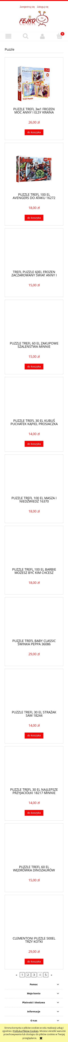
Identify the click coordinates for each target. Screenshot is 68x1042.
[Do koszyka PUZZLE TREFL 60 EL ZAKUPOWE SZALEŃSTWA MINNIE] (34, 367)
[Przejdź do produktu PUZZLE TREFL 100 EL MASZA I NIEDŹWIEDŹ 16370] (34, 476)
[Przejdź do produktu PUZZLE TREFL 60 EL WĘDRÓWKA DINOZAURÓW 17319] (34, 845)
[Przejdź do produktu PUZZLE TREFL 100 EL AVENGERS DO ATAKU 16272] (34, 169)
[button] (8, 36)
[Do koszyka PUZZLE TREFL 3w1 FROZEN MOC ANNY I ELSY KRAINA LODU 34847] (34, 132)
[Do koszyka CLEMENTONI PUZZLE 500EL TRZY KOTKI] (34, 962)
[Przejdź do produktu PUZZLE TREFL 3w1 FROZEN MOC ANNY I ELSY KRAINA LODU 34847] (34, 83)
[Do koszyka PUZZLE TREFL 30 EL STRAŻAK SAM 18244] (34, 736)
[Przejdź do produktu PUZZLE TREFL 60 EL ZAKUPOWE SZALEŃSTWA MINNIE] (34, 321)
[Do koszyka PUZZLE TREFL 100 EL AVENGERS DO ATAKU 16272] (34, 218)
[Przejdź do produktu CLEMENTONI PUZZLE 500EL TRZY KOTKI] (34, 916)
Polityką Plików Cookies (25, 1031)
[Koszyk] (59, 36)
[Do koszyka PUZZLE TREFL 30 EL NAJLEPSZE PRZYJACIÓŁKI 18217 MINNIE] (34, 813)
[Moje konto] (42, 36)
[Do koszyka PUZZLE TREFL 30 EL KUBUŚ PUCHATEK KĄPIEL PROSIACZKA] (34, 444)
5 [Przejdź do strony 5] (46, 975)
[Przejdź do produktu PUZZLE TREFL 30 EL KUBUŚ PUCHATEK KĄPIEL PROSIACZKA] (34, 399)
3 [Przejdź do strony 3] (34, 975)
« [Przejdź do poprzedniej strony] (16, 975)
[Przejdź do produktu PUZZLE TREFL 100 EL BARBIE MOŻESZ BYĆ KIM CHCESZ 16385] (34, 548)
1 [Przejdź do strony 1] (22, 975)
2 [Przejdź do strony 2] (28, 975)
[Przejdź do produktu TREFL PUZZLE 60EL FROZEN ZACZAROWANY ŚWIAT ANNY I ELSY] (34, 250)
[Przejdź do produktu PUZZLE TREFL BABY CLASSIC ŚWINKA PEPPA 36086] (34, 619)
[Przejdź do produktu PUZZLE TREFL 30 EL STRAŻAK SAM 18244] (34, 690)
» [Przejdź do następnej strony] (51, 975)
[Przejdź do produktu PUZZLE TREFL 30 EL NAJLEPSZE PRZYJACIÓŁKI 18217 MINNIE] (34, 768)
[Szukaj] (25, 36)
